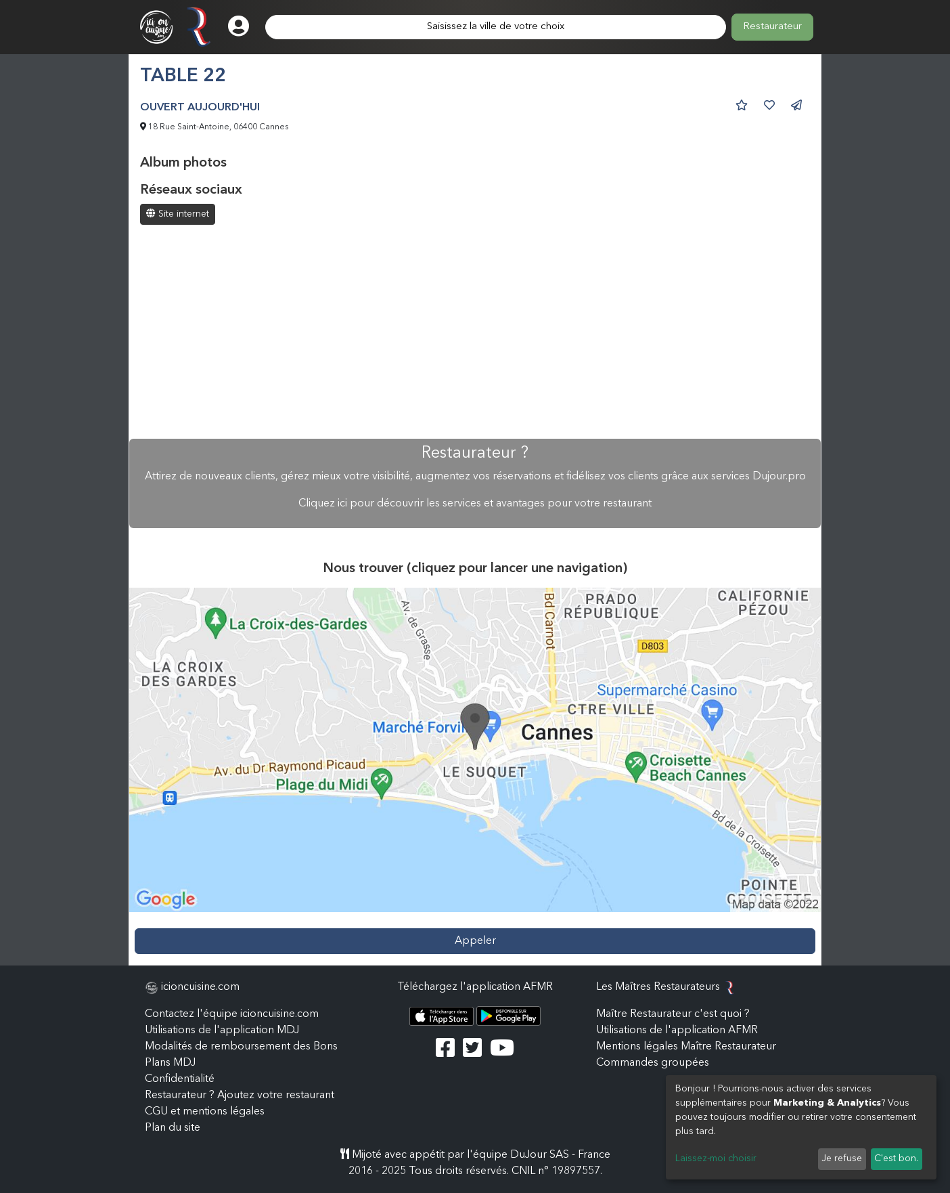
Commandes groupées (652, 1063)
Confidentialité (179, 1079)
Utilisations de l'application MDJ (222, 1030)
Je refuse (841, 1158)
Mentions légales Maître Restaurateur (686, 1046)
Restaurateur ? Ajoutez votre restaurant (239, 1095)
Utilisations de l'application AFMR (677, 1030)
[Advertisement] (475, 333)
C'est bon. (896, 1158)
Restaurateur (772, 27)
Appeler (475, 941)
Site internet (177, 214)
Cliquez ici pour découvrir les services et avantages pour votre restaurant (475, 503)
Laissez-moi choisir (715, 1158)
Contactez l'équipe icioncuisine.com (232, 1014)
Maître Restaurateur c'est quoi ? (673, 1014)
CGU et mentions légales (205, 1111)
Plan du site (172, 1128)
